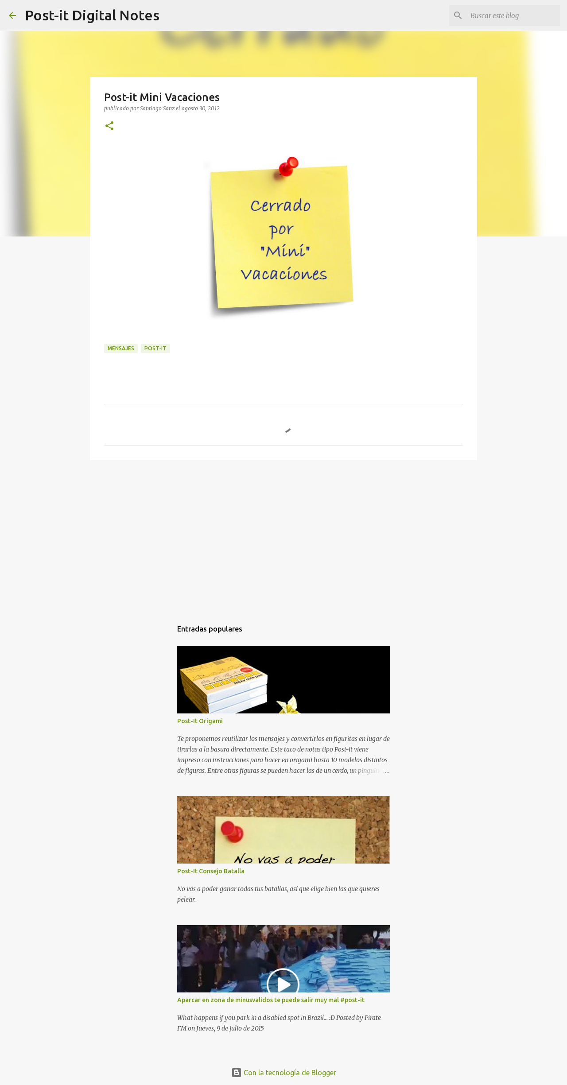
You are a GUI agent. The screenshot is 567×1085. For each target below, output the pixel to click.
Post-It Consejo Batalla (211, 871)
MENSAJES (121, 348)
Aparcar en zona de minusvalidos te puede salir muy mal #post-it (271, 1000)
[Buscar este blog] (513, 15)
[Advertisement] (283, 535)
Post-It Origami (200, 721)
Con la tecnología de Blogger (283, 1073)
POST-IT (155, 348)
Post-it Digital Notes (92, 15)
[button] (109, 126)
